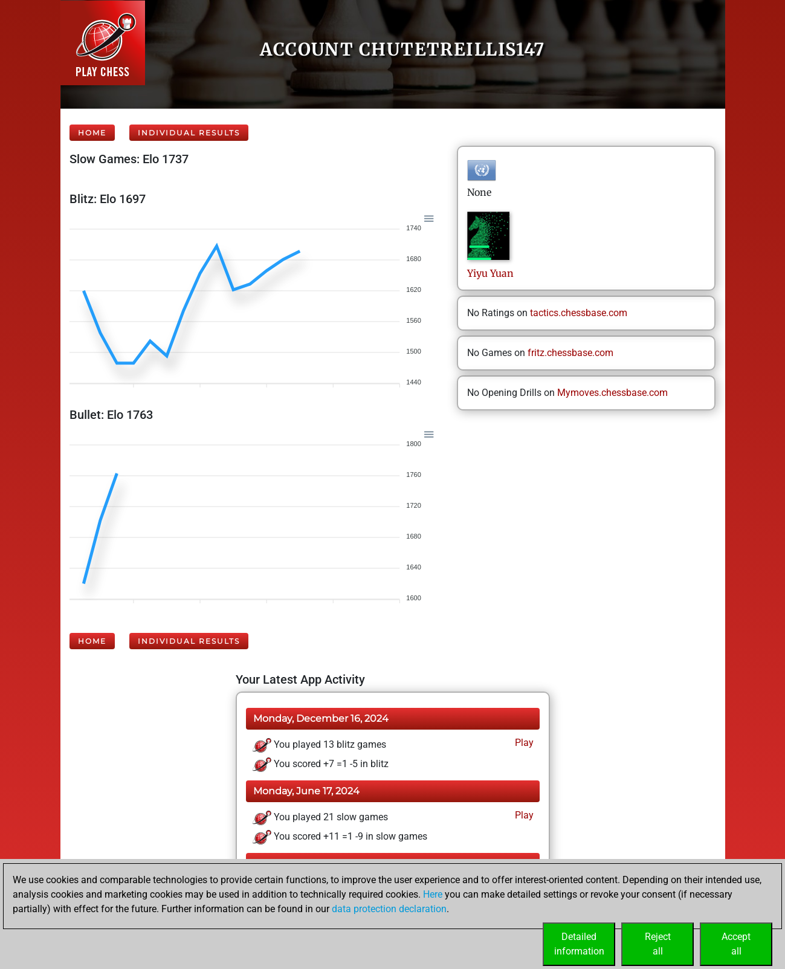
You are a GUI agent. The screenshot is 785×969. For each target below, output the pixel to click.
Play (523, 742)
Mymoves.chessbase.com (612, 392)
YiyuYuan (490, 273)
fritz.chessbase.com (570, 352)
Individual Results (189, 132)
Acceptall (736, 944)
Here (432, 894)
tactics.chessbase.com (578, 313)
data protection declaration (389, 909)
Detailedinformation (579, 944)
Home (92, 132)
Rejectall (658, 944)
